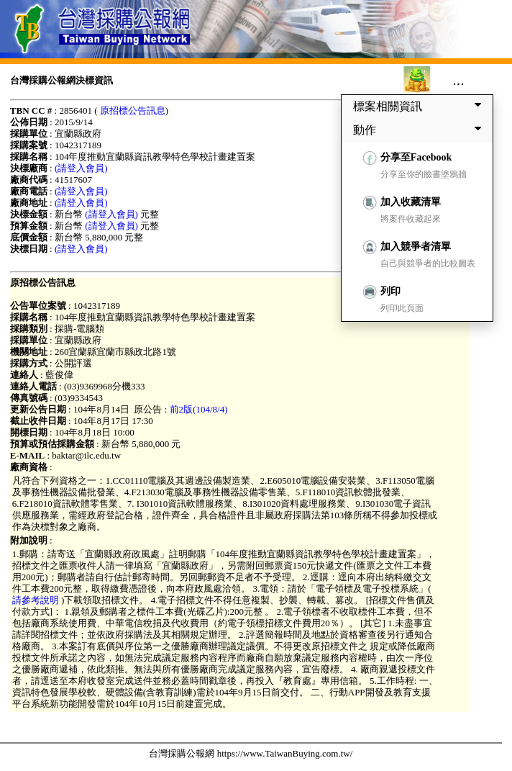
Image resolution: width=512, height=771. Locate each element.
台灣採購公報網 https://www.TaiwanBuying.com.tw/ (250, 753)
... (458, 80)
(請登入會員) (81, 168)
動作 (420, 129)
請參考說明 (36, 600)
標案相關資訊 (420, 105)
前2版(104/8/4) (199, 409)
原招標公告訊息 (132, 110)
